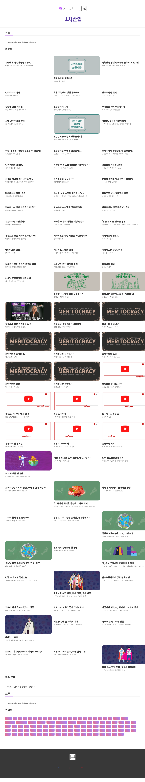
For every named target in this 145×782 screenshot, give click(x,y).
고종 (8, 734)
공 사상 (117, 718)
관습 (114, 734)
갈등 (20, 726)
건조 (127, 726)
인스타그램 (74, 767)
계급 (83, 730)
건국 (121, 726)
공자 (70, 734)
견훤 (20, 730)
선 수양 (125, 718)
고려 (114, 730)
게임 (14, 730)
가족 (127, 722)
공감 (27, 734)
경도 (52, 730)
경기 (45, 730)
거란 (96, 726)
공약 (52, 734)
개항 (77, 726)
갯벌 (89, 726)
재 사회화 (50, 722)
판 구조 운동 (10, 722)
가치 (133, 722)
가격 (89, 722)
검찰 (8, 730)
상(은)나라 (82, 722)
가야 (115, 722)
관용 (121, 734)
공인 (64, 734)
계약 (89, 730)
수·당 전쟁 (72, 722)
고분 (121, 730)
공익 (58, 734)
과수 (89, 734)
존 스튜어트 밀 (61, 722)
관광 (102, 734)
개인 (70, 726)
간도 (8, 726)
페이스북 (62, 767)
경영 (58, 730)
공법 (45, 734)
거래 (102, 726)
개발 (64, 726)
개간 (58, 726)
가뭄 (102, 722)
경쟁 (64, 730)
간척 (14, 726)
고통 (14, 734)
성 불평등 (41, 722)
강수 (45, 726)
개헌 (83, 726)
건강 (114, 726)
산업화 (8, 718)
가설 (108, 722)
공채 (77, 734)
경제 (70, 730)
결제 (27, 730)
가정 (121, 722)
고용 (133, 730)
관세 (108, 734)
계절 (96, 730)
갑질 (33, 726)
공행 (83, 734)
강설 (39, 726)
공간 (20, 734)
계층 (102, 730)
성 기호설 (32, 722)
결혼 (33, 730)
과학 (96, 734)
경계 (39, 730)
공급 (33, 734)
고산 (127, 730)
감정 (27, 726)
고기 (108, 730)
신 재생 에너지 (21, 722)
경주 (77, 730)
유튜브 (85, 767)
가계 (96, 722)
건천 (133, 726)
